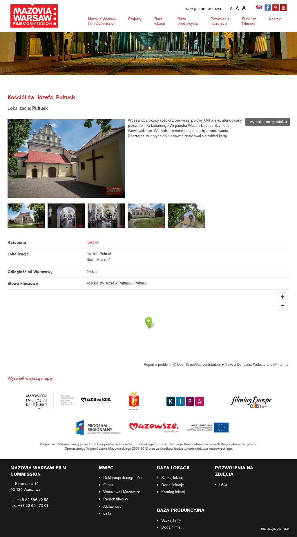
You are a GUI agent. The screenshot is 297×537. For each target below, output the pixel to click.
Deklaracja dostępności (122, 477)
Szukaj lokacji (172, 477)
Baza (159, 21)
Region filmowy (115, 499)
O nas (108, 485)
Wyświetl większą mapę (30, 378)
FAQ (223, 484)
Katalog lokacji (173, 492)
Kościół (92, 242)
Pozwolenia (220, 21)
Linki (107, 513)
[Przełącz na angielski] (259, 8)
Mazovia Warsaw (101, 21)
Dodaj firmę (170, 527)
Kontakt (275, 19)
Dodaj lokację (172, 485)
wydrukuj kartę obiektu (267, 122)
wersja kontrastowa (203, 8)
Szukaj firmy (171, 520)
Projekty (135, 19)
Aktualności (112, 506)
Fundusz (249, 21)
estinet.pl (283, 529)
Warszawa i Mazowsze (121, 492)
